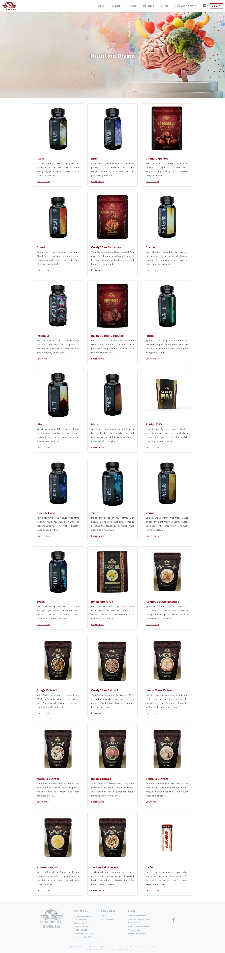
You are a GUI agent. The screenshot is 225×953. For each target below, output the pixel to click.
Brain (94, 158)
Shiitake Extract (157, 779)
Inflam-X (43, 335)
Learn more (43, 181)
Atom (40, 158)
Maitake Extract (48, 779)
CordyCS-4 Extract (104, 690)
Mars (94, 424)
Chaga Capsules (157, 158)
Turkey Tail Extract (104, 867)
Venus (150, 513)
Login (216, 5)
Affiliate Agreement (137, 916)
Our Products (107, 919)
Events (160, 6)
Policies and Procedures (139, 926)
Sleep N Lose (46, 513)
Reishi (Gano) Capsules (107, 335)
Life (39, 424)
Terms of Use (134, 930)
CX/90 (150, 867)
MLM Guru (176, 6)
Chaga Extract (47, 690)
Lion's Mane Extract (160, 690)
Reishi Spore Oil (102, 601)
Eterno (150, 247)
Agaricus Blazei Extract (162, 601)
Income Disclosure (136, 934)
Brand (97, 6)
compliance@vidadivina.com (87, 937)
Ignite (150, 335)
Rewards (127, 6)
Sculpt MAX (154, 424)
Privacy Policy (134, 923)
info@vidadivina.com (83, 933)
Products (111, 6)
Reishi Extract (101, 779)
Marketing (144, 6)
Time (94, 513)
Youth (41, 601)
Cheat (41, 247)
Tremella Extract (49, 867)
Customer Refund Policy (139, 919)
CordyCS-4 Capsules (106, 247)
